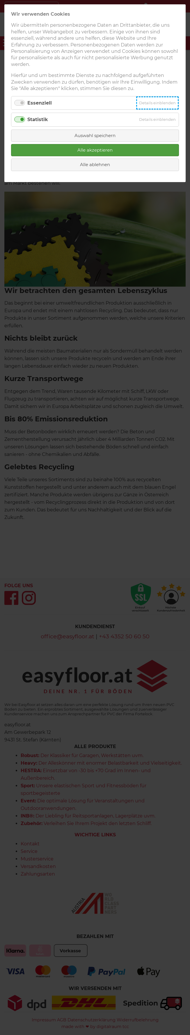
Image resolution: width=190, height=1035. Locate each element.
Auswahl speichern (95, 135)
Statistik (37, 119)
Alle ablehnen (95, 164)
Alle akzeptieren (95, 150)
